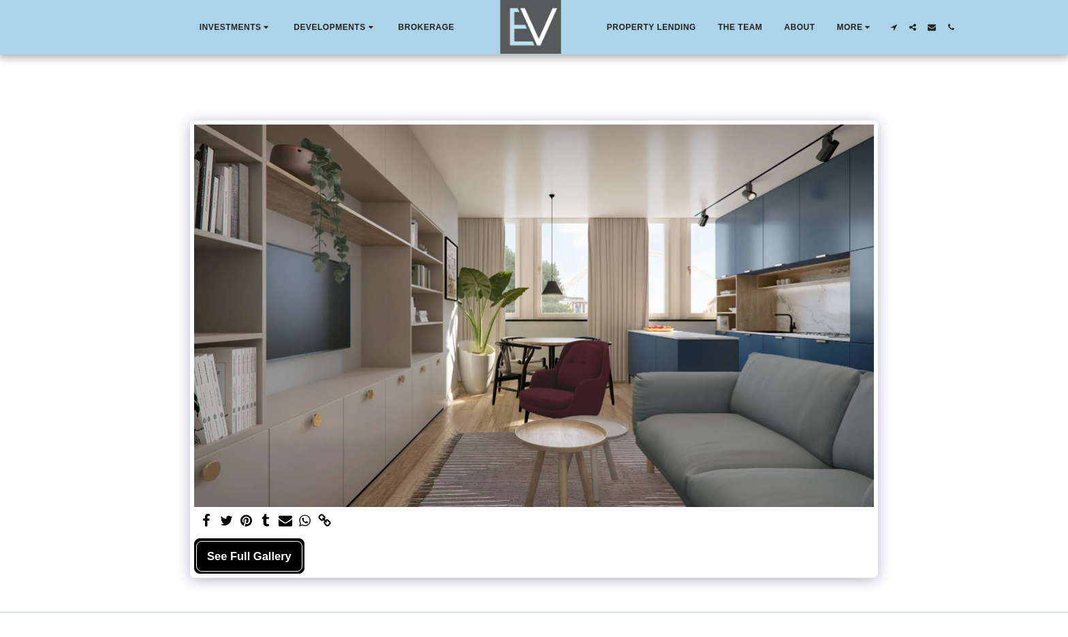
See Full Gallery (249, 556)
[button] (236, 27)
